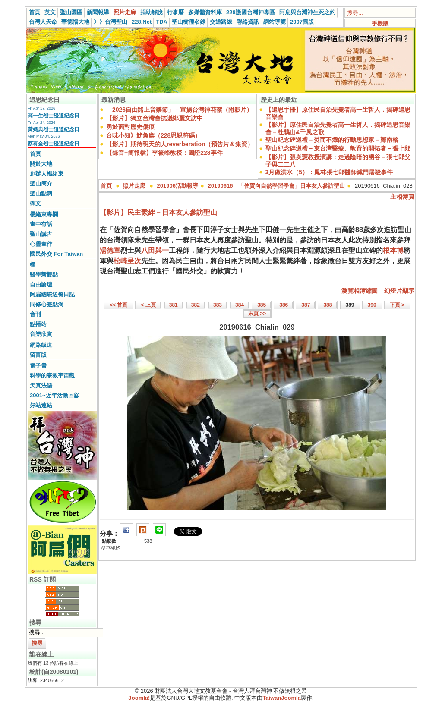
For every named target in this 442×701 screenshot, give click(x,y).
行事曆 (175, 12)
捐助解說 (151, 12)
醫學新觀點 (44, 274)
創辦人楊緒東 (46, 173)
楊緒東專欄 (44, 214)
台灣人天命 (43, 22)
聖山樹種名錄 (188, 22)
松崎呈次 (127, 260)
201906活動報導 (177, 185)
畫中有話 (41, 224)
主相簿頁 (402, 196)
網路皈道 (41, 345)
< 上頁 (148, 305)
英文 (50, 12)
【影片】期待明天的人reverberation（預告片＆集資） (179, 144)
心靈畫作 (41, 244)
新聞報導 (98, 12)
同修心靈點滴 (46, 304)
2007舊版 (302, 22)
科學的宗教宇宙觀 (52, 375)
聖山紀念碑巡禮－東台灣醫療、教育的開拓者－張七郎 (337, 148)
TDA (161, 22)
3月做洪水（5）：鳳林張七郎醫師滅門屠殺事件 (329, 172)
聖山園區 (71, 12)
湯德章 (110, 250)
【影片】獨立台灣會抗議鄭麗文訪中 (154, 118)
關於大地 (41, 163)
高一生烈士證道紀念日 (53, 116)
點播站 (38, 324)
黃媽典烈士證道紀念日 (53, 129)
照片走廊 (125, 12)
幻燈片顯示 (399, 290)
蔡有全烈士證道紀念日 (53, 144)
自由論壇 (41, 284)
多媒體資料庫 (205, 12)
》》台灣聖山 (110, 22)
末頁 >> (257, 314)
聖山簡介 (41, 183)
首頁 (34, 12)
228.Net (142, 22)
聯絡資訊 (248, 22)
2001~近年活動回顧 (54, 395)
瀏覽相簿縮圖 (359, 290)
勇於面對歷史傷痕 (130, 126)
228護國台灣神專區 (250, 12)
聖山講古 (41, 234)
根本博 (393, 250)
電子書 (38, 365)
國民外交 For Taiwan (56, 254)
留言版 (38, 355)
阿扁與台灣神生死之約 (307, 12)
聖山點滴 (41, 193)
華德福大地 (75, 22)
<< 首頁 (118, 305)
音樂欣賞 (41, 334)
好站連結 (41, 405)
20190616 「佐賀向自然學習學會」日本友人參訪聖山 (276, 185)
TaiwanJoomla (281, 698)
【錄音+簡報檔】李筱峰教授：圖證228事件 (164, 152)
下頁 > (397, 305)
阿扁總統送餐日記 (52, 294)
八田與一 (155, 250)
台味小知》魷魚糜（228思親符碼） (153, 135)
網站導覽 (274, 22)
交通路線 (221, 22)
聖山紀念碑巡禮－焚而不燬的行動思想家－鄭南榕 (331, 139)
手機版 (380, 23)
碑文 (35, 203)
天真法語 (41, 385)
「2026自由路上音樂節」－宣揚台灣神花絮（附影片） (179, 109)
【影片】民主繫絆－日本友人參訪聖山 (158, 212)
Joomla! (139, 698)
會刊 (35, 314)
